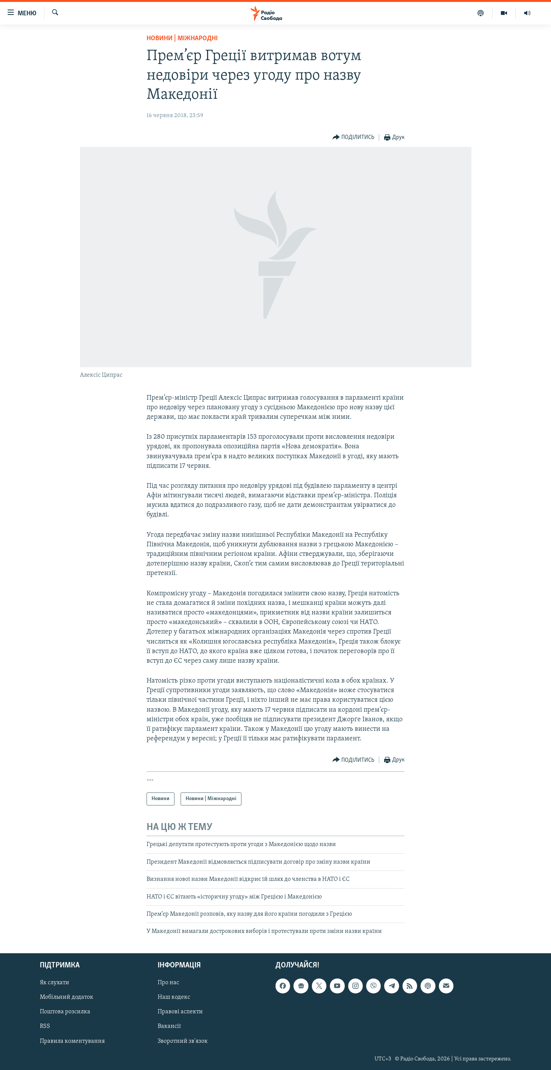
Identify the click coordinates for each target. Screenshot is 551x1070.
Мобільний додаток (66, 997)
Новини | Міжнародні (182, 38)
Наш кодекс (174, 997)
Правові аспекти (180, 1012)
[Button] (354, 137)
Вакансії (169, 1026)
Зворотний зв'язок (183, 1041)
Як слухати (54, 983)
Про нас (168, 983)
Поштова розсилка (65, 1012)
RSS (45, 1026)
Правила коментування (72, 1041)
